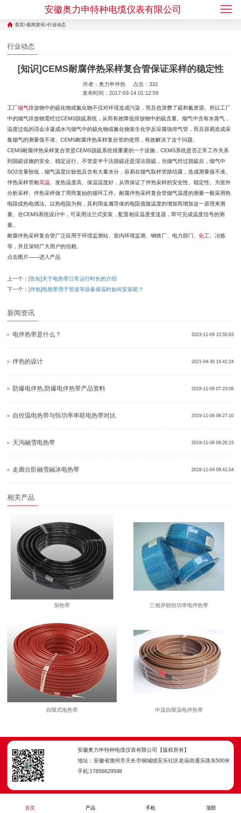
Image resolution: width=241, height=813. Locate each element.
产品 (90, 803)
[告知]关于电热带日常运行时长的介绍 (73, 279)
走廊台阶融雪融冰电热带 (46, 469)
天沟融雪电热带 (34, 442)
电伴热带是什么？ (37, 334)
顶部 (211, 803)
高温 (44, 182)
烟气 (23, 108)
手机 (150, 803)
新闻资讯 (36, 24)
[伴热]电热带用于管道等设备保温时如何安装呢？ (86, 289)
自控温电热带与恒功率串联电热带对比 (64, 415)
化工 (204, 236)
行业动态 (57, 24)
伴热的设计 (28, 361)
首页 (19, 24)
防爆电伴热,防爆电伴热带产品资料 (59, 388)
